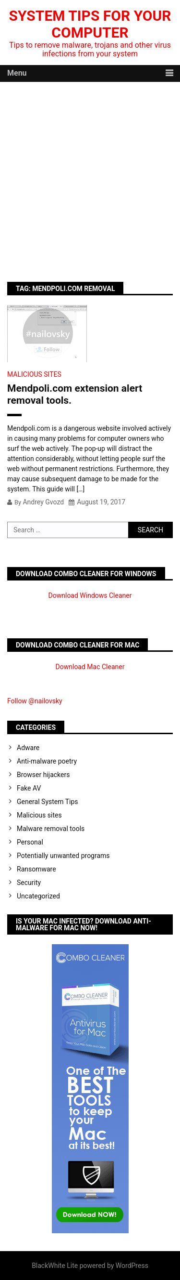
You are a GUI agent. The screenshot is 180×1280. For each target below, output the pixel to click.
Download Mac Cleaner (90, 667)
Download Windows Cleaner (90, 595)
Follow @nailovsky (34, 701)
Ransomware (36, 869)
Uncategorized (38, 896)
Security (29, 882)
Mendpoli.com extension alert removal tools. (74, 394)
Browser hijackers (43, 775)
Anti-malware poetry (47, 761)
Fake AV (29, 788)
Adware (28, 748)
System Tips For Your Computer (90, 24)
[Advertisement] (90, 177)
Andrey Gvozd (43, 502)
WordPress (132, 1265)
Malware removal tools (50, 828)
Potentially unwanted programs (63, 855)
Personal (30, 842)
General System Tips (47, 801)
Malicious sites (34, 374)
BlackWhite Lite (55, 1265)
